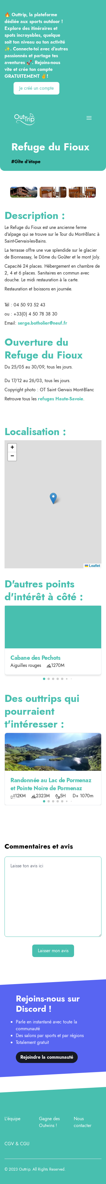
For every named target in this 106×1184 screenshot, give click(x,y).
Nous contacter (82, 1122)
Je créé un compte (36, 88)
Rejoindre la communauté (46, 1057)
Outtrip (24, 1169)
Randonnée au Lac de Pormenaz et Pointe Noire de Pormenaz (50, 784)
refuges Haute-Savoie (60, 399)
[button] (53, 498)
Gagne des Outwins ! (49, 1122)
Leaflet (92, 566)
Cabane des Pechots (35, 658)
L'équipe (12, 1118)
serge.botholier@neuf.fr (42, 323)
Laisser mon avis (53, 950)
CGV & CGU (17, 1143)
